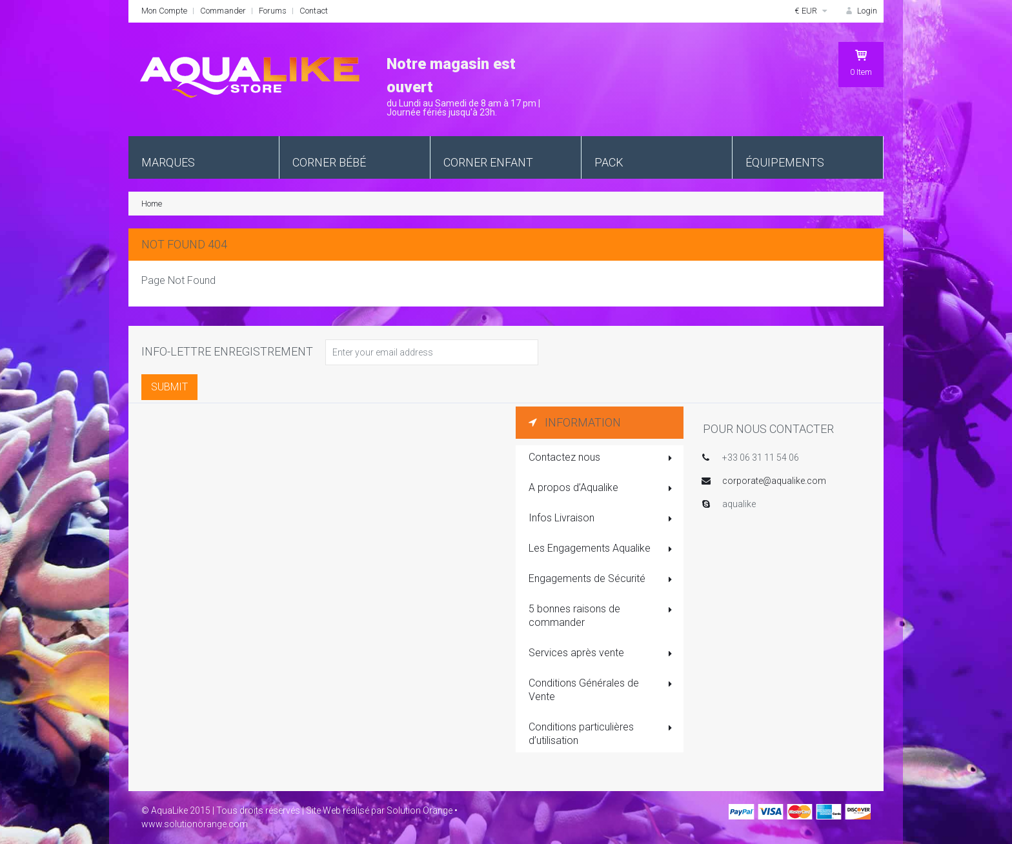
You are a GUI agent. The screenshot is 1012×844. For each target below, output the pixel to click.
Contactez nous (601, 458)
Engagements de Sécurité (601, 579)
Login (860, 10)
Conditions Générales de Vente (601, 690)
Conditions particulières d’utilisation (601, 734)
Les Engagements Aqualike (601, 549)
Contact (313, 10)
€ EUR (812, 10)
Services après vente (601, 654)
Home (151, 203)
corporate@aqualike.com (774, 481)
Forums (273, 10)
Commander (223, 10)
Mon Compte (164, 10)
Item (861, 62)
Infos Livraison (601, 519)
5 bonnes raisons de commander (601, 615)
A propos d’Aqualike (601, 488)
